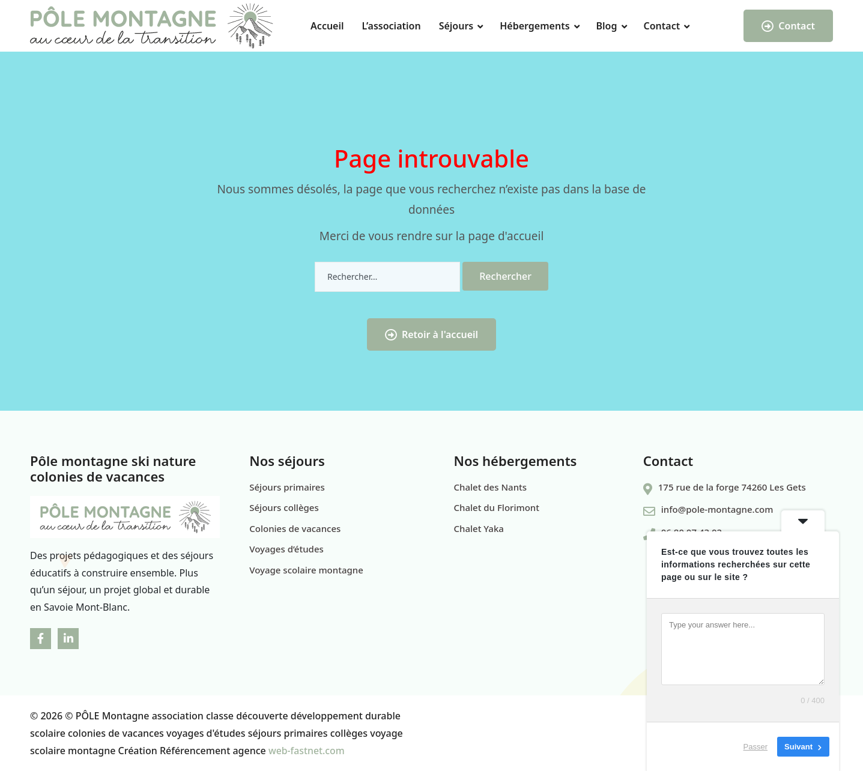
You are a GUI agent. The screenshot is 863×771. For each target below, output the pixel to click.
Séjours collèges (283, 507)
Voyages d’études (286, 549)
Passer (755, 746)
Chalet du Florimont (496, 507)
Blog (606, 25)
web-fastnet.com (306, 750)
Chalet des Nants (490, 487)
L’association (391, 25)
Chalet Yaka (479, 528)
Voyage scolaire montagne (306, 570)
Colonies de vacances (295, 528)
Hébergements (534, 25)
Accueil (327, 25)
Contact (662, 25)
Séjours (456, 25)
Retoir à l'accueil (431, 334)
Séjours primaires (287, 487)
